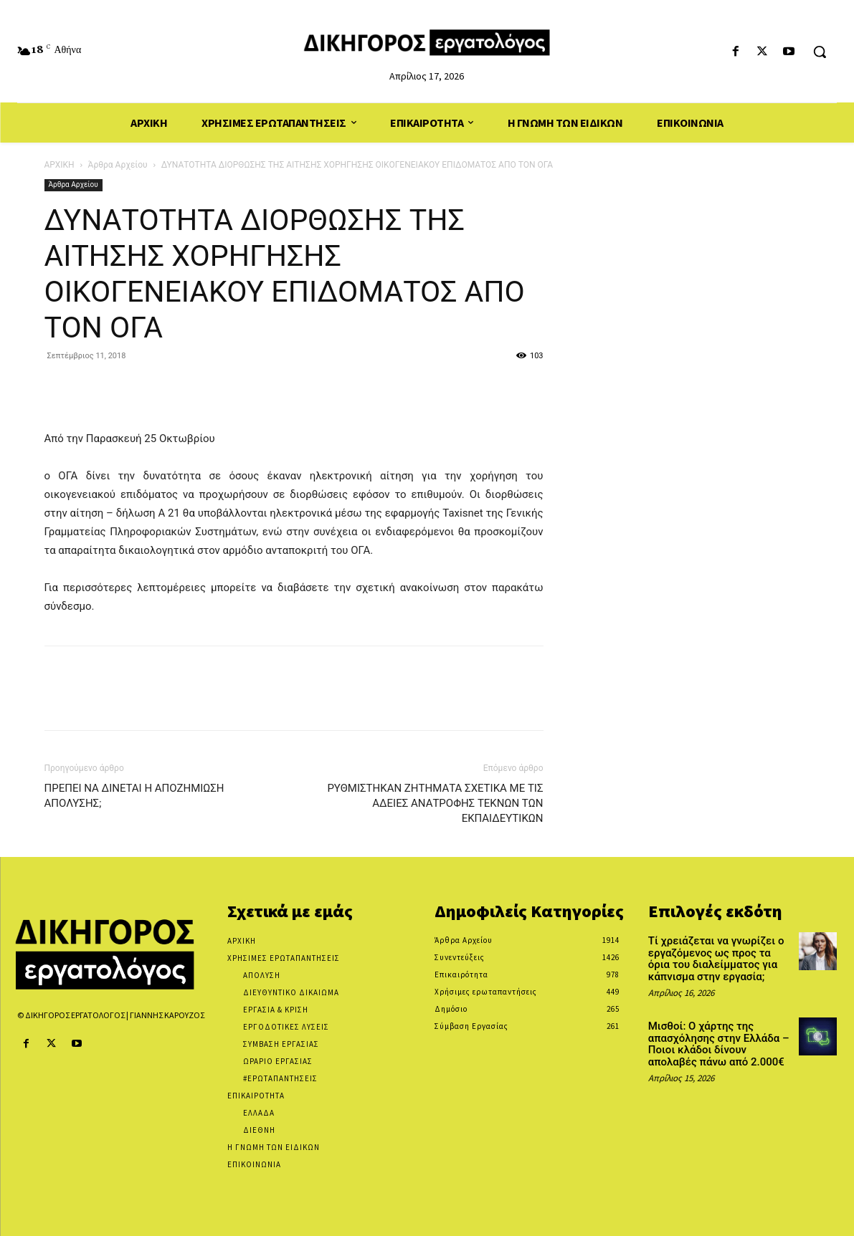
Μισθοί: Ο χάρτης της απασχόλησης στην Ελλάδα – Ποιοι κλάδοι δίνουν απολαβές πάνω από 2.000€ (718, 1044)
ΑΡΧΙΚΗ (59, 165)
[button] (819, 51)
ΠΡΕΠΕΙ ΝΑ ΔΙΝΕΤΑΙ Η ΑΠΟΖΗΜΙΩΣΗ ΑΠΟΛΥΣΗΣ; (134, 796)
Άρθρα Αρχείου (118, 165)
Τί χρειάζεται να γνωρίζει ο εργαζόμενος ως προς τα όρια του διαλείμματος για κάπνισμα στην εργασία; (716, 958)
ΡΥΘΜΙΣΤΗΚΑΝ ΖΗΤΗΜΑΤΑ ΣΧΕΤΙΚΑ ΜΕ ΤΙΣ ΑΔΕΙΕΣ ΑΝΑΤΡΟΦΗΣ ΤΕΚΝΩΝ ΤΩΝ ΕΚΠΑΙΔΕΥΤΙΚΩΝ (435, 803)
